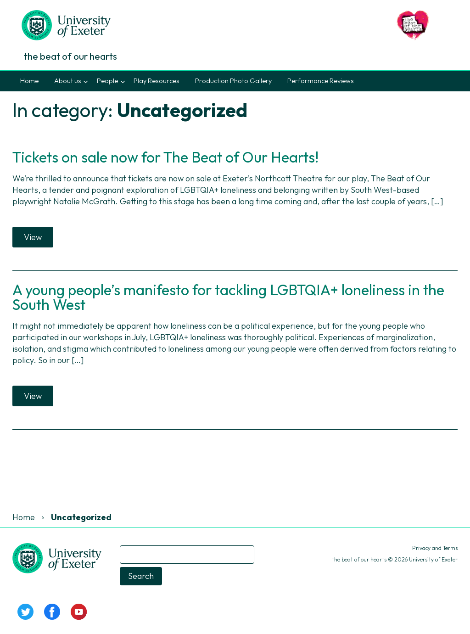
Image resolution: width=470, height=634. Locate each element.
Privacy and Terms (435, 547)
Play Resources (156, 81)
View (33, 237)
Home (29, 81)
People (107, 81)
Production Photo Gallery (233, 81)
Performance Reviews (320, 81)
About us (67, 81)
